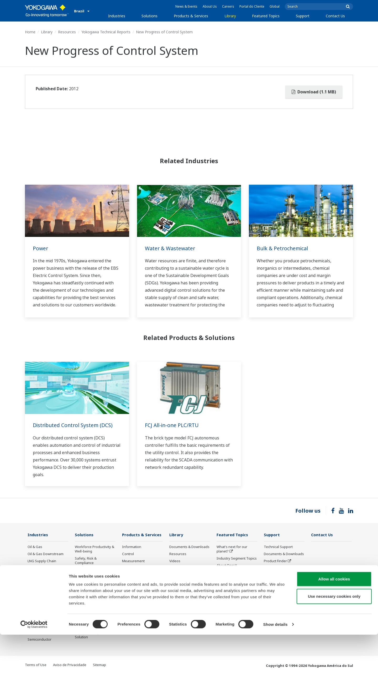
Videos (174, 561)
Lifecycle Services (136, 587)
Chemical (35, 568)
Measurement (133, 561)
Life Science (131, 594)
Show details (275, 664)
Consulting (130, 568)
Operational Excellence (93, 582)
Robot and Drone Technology (230, 603)
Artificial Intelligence (233, 594)
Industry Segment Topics (237, 558)
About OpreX (227, 565)
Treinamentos (275, 575)
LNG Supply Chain (42, 561)
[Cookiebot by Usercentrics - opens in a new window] (34, 665)
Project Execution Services (135, 577)
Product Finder (275, 561)
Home (30, 31)
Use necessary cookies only (334, 636)
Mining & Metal (39, 596)
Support (302, 15)
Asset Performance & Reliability (92, 572)
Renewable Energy (43, 582)
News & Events (186, 6)
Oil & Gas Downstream (46, 554)
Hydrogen (36, 589)
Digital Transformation (235, 587)
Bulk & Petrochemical (283, 248)
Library (230, 15)
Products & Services (191, 15)
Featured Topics (266, 15)
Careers (228, 6)
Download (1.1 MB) (314, 92)
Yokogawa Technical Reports (105, 31)
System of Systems (232, 572)
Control (128, 554)
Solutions (149, 15)
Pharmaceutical (40, 604)
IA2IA (221, 579)
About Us (210, 6)
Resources (67, 31)
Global (275, 6)
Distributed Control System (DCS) (74, 425)
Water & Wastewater (171, 248)
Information (131, 547)
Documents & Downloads (189, 547)
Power (41, 248)
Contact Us (335, 15)
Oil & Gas (35, 547)
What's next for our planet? (232, 549)
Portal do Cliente (251, 6)
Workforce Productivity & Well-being (94, 549)
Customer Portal (277, 568)
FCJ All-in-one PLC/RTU (173, 425)
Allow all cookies (334, 619)
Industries (116, 15)
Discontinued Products (282, 582)
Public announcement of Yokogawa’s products (141, 603)
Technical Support (278, 547)
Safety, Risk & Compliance (86, 560)
